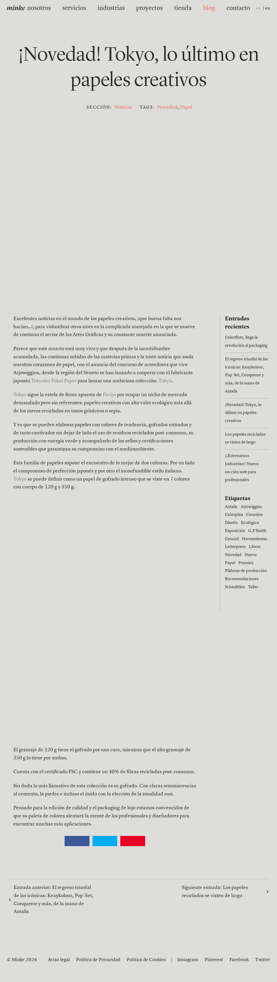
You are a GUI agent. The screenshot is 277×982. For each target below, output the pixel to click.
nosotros (55, 8)
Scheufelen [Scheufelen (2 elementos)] (235, 587)
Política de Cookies (146, 959)
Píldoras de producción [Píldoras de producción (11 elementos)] (246, 571)
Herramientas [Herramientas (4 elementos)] (254, 539)
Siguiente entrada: (222, 891)
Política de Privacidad (98, 959)
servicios (85, 8)
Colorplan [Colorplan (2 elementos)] (234, 515)
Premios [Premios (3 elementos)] (245, 563)
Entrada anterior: (53, 899)
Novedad (167, 107)
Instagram (187, 959)
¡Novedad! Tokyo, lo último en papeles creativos (243, 413)
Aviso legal (59, 959)
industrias (115, 8)
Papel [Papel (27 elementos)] (230, 563)
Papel (186, 107)
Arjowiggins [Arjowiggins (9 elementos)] (251, 507)
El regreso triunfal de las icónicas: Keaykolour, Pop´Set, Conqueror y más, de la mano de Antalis (246, 375)
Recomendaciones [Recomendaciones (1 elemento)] (242, 579)
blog (197, 8)
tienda (175, 8)
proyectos (147, 8)
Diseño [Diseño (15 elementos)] (231, 523)
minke (16, 8)
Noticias (123, 107)
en (267, 8)
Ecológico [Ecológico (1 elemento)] (250, 523)
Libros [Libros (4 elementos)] (255, 547)
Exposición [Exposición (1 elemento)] (235, 531)
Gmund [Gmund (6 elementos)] (232, 539)
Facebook (239, 959)
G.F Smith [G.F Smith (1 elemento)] (257, 531)
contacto (222, 8)
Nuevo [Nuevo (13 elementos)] (251, 555)
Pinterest (214, 959)
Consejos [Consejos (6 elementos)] (254, 515)
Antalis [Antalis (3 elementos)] (231, 507)
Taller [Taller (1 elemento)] (253, 587)
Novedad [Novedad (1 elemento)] (233, 555)
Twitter (262, 959)
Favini (109, 394)
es (258, 8)
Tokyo (165, 381)
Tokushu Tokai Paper (54, 381)
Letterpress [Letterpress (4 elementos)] (235, 547)
